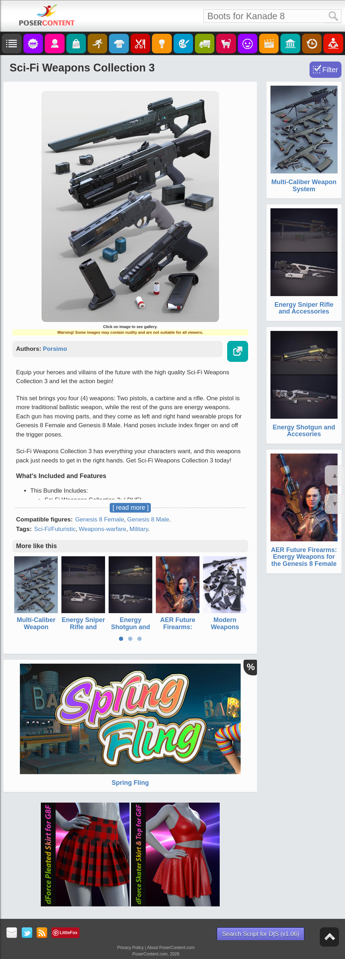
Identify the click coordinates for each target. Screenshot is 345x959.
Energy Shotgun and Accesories (130, 627)
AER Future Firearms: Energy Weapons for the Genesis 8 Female (304, 557)
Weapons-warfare (102, 529)
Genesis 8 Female (99, 519)
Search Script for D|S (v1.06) (260, 934)
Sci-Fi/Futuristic (55, 529)
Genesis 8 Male (148, 519)
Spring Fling (130, 782)
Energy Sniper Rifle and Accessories (83, 627)
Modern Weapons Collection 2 (225, 627)
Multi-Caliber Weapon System (36, 627)
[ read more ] (131, 507)
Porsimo (55, 348)
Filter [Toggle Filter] (330, 70)
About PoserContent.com (171, 947)
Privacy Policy (130, 947)
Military (139, 529)
